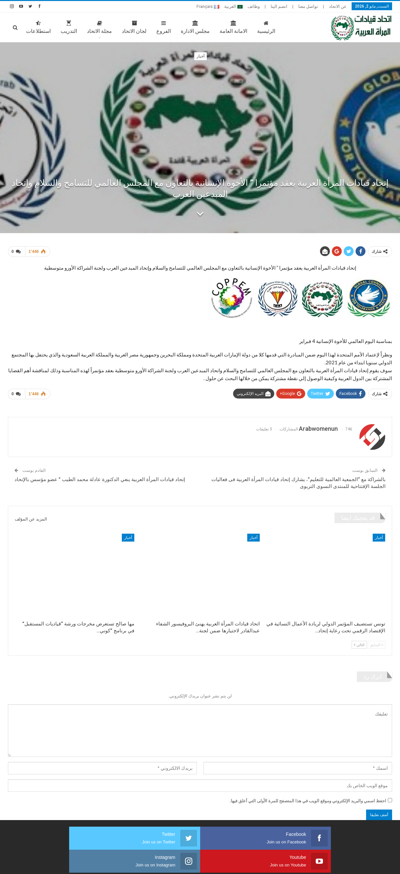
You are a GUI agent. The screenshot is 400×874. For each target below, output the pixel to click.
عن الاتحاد (338, 6)
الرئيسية (266, 27)
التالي (359, 642)
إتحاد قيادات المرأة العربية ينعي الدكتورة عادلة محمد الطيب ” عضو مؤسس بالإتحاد (99, 477)
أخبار (200, 56)
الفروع (163, 27)
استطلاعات (38, 27)
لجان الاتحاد (134, 27)
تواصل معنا (308, 6)
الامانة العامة (233, 27)
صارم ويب (13, 864)
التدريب (69, 27)
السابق (376, 642)
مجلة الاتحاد (99, 27)
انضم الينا (279, 6)
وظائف (254, 6)
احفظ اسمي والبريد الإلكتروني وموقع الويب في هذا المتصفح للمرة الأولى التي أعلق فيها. (308, 798)
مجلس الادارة (195, 27)
